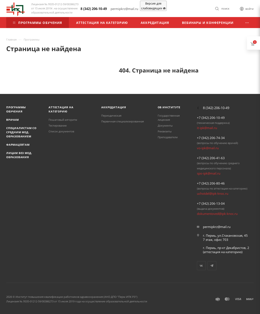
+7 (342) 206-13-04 (211, 203)
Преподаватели (168, 137)
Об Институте (169, 107)
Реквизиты (165, 131)
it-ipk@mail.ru (207, 128)
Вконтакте (201, 265)
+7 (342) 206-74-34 (211, 138)
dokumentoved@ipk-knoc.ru (217, 214)
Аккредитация (113, 107)
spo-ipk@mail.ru (208, 173)
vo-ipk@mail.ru (208, 148)
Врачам (12, 120)
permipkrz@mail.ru (217, 227)
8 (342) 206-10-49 (94, 8)
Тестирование (58, 125)
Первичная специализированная (122, 121)
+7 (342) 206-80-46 (211, 183)
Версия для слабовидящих (153, 5)
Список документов (61, 131)
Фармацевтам (18, 145)
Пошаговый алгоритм (63, 120)
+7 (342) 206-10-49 (211, 118)
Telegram (212, 265)
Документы (165, 125)
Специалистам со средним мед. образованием (21, 132)
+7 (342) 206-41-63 (211, 158)
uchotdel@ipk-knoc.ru (212, 193)
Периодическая (111, 115)
